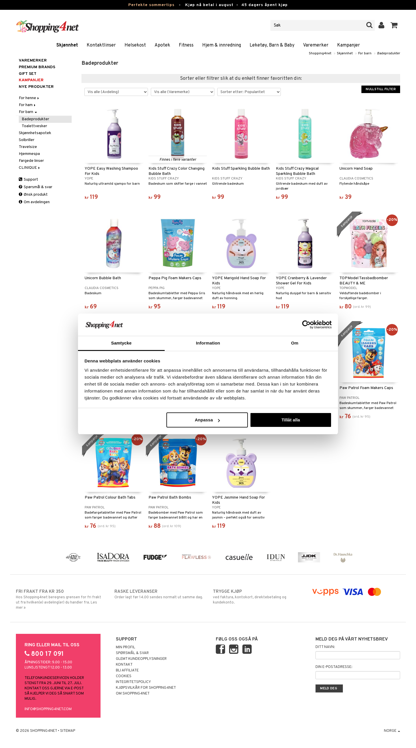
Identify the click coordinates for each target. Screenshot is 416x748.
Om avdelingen (34, 202)
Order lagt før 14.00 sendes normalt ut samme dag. (158, 594)
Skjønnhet (67, 45)
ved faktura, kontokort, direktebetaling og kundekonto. (257, 597)
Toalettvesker (34, 126)
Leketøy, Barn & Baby (272, 45)
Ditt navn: (325, 647)
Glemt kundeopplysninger (141, 659)
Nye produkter (36, 86)
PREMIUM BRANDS (37, 67)
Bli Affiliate (127, 670)
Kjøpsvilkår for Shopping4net (146, 688)
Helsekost (135, 45)
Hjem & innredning (221, 45)
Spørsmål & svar (35, 187)
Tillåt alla (290, 419)
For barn (365, 53)
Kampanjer (348, 45)
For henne (29, 98)
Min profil (125, 647)
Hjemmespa (29, 153)
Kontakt (124, 664)
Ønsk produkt (33, 194)
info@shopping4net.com (48, 709)
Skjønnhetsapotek (35, 133)
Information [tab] (208, 342)
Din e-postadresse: (333, 667)
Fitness (186, 45)
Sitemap (67, 731)
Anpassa (207, 419)
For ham (27, 105)
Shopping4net (320, 53)
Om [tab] (294, 342)
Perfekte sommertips (151, 5)
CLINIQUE (30, 167)
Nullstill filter (381, 89)
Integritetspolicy (133, 682)
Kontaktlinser (101, 45)
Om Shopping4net (133, 693)
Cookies (123, 676)
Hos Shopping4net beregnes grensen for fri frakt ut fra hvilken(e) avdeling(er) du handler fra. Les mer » (60, 599)
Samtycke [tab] (121, 342)
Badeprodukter (388, 53)
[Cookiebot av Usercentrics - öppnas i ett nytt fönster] (306, 324)
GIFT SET (27, 73)
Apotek (162, 45)
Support (28, 179)
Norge (392, 731)
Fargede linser (31, 160)
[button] (394, 25)
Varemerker (315, 45)
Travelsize (28, 147)
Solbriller (26, 140)
